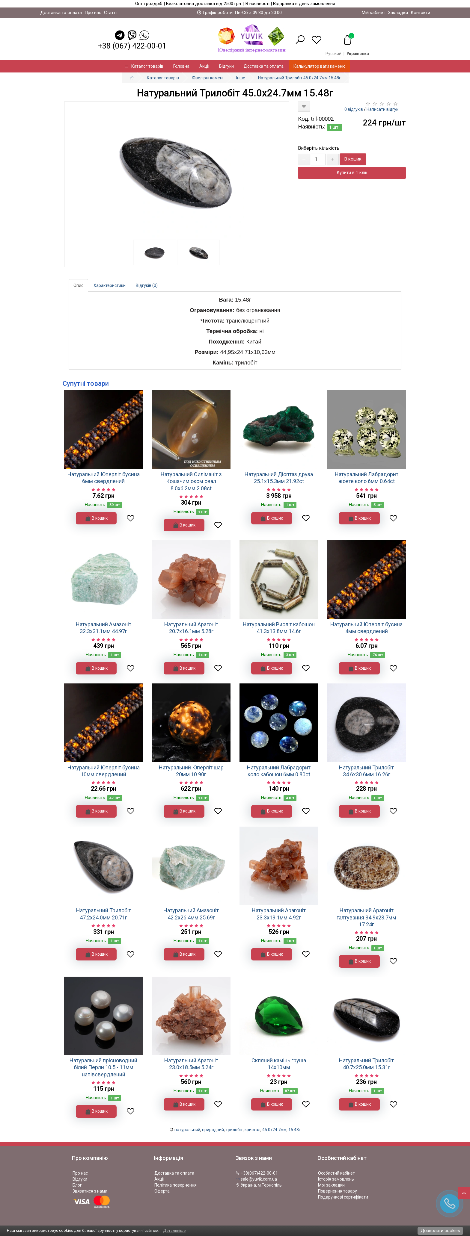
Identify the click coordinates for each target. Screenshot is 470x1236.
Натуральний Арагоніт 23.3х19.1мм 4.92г (279, 913)
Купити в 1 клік (352, 172)
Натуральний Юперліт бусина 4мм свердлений (366, 627)
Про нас (93, 12)
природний (213, 1129)
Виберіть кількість (318, 148)
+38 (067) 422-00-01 (132, 46)
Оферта (162, 1191)
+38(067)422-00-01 (257, 1173)
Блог (77, 1185)
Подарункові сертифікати (343, 1197)
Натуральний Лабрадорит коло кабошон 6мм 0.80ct (279, 770)
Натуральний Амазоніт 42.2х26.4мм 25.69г (191, 913)
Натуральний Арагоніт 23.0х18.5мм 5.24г (191, 1063)
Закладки (398, 12)
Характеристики (110, 285)
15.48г (294, 1129)
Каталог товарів (143, 66)
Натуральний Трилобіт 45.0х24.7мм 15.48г (299, 77)
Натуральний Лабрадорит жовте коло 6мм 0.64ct (366, 477)
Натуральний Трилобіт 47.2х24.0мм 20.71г (103, 913)
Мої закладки (331, 1185)
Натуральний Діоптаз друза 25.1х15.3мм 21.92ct (279, 477)
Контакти (420, 12)
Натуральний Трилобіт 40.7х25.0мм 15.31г (366, 1063)
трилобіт (234, 1129)
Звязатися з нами (90, 1191)
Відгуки (226, 66)
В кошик (352, 159)
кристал (252, 1129)
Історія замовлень (336, 1179)
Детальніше (174, 1230)
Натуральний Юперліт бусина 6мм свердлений (103, 477)
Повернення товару (337, 1191)
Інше (240, 77)
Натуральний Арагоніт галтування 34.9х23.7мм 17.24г (366, 917)
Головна (181, 66)
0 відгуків (353, 109)
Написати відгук (382, 109)
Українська (358, 53)
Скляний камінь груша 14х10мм (278, 1063)
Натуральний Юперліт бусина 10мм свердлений (103, 770)
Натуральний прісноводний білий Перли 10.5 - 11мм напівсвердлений (103, 1067)
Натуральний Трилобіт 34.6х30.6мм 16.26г (366, 770)
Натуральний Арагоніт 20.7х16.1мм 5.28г (191, 627)
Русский (333, 53)
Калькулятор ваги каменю (319, 66)
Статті (110, 12)
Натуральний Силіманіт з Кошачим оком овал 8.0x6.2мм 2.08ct (191, 481)
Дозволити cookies (440, 1230)
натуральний (187, 1129)
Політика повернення (175, 1185)
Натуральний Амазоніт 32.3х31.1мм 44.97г (103, 627)
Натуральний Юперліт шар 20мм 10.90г (191, 770)
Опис (78, 285)
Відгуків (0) (147, 285)
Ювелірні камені (207, 77)
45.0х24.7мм (274, 1129)
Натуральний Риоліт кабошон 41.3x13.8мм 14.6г (279, 627)
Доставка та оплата (61, 12)
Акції (204, 66)
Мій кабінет (373, 12)
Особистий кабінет (336, 1173)
